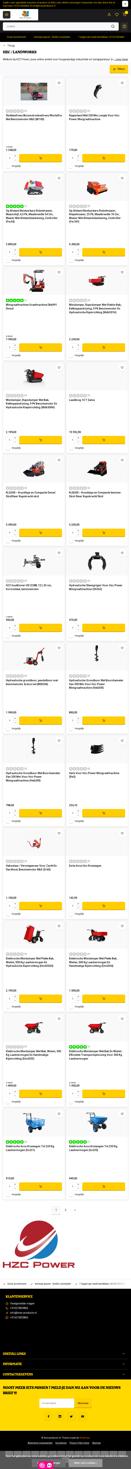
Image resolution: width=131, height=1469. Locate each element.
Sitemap (96, 1443)
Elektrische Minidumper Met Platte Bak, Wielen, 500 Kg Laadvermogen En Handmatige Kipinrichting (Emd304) (93, 962)
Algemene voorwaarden (40, 1443)
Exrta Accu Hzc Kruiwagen (85, 866)
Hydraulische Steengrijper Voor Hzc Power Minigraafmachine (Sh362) (95, 587)
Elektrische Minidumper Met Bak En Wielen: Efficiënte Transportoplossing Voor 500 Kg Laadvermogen (95, 1055)
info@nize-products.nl (23, 1313)
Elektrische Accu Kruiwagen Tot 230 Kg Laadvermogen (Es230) (93, 1148)
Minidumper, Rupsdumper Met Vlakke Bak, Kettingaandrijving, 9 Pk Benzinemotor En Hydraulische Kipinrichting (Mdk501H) (95, 308)
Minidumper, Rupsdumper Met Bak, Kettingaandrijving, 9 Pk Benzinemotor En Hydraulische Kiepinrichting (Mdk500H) (31, 403)
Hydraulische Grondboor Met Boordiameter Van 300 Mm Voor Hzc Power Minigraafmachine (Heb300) (96, 684)
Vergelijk (16, 166)
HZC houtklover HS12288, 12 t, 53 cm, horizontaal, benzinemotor (29, 587)
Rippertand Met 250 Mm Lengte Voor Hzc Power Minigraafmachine (94, 117)
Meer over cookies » (85, 1463)
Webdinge (84, 1438)
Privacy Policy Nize (79, 1443)
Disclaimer (61, 1443)
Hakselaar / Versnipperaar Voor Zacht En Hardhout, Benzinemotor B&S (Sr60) (31, 868)
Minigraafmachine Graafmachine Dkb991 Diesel (31, 307)
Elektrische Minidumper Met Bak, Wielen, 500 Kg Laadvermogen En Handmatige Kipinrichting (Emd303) (33, 1055)
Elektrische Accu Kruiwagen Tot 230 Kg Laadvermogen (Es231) (30, 1148)
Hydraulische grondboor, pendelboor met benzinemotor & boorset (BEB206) (32, 682)
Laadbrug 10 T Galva (82, 400)
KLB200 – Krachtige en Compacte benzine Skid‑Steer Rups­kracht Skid (95, 494)
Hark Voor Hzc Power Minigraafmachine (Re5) (94, 775)
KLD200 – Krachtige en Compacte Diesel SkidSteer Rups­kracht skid (30, 494)
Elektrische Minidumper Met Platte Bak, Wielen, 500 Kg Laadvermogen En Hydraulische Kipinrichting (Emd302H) (30, 962)
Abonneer (83, 1403)
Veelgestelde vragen (22, 1304)
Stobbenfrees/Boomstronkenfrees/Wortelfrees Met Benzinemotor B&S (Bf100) (34, 117)
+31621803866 (19, 1308)
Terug (9, 46)
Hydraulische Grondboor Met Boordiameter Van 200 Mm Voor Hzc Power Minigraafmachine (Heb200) (33, 777)
